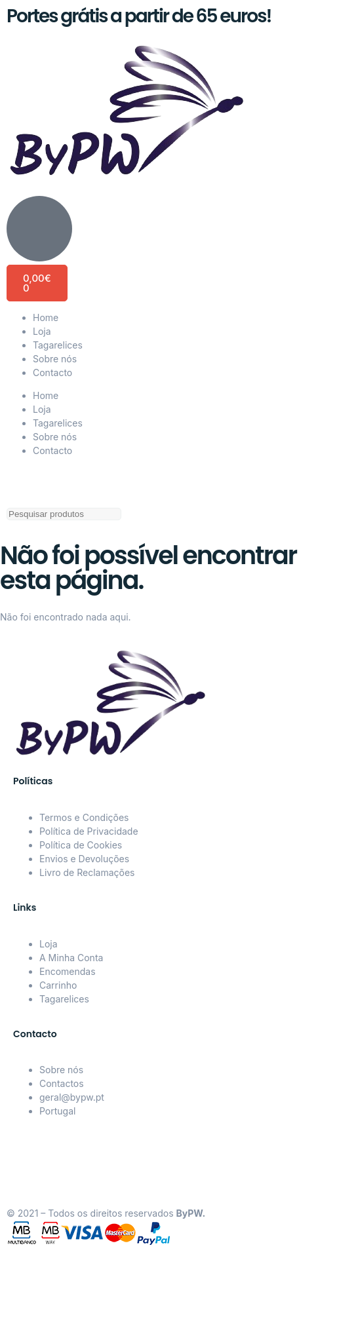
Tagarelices (58, 345)
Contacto (52, 372)
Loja (42, 331)
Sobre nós (55, 358)
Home (45, 317)
